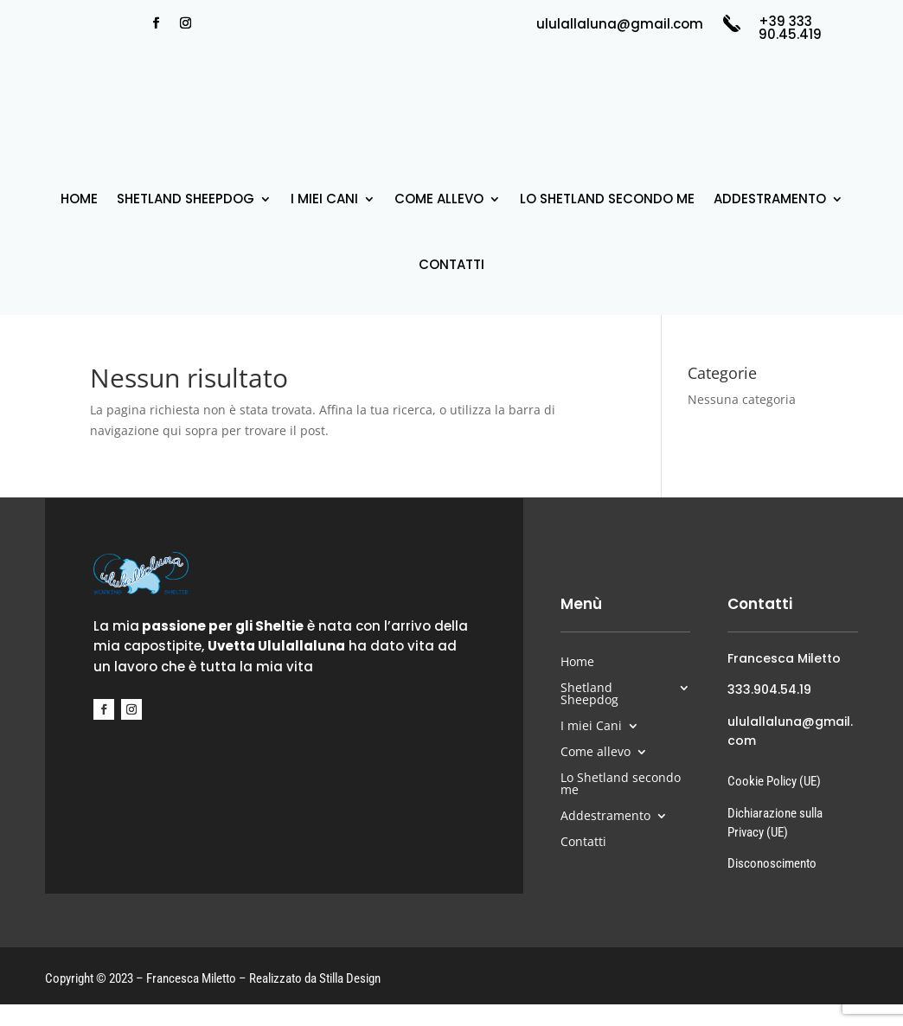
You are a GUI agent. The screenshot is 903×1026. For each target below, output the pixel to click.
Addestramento (770, 198)
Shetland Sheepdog (185, 198)
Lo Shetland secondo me (607, 198)
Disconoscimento (772, 863)
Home (79, 198)
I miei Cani (324, 198)
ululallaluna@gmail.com (619, 24)
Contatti (451, 264)
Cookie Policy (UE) (774, 781)
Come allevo (439, 198)
